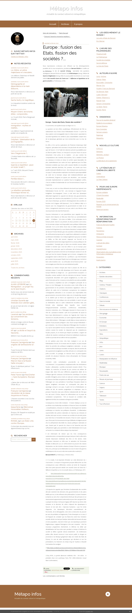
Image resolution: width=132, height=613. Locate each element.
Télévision (102, 396)
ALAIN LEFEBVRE (18, 284)
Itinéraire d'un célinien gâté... (23, 303)
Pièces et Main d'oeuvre (104, 237)
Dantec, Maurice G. (103, 97)
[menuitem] (53, 24)
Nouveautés (103, 371)
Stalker (98, 173)
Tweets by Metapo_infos (19, 57)
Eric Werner (100, 41)
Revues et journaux (106, 379)
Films (101, 334)
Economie (102, 318)
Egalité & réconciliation (104, 123)
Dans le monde (104, 301)
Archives (65, 24)
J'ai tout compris (101, 132)
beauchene (15, 407)
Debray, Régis (101, 79)
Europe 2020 (100, 201)
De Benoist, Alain (102, 91)
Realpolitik (99, 198)
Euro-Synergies (101, 129)
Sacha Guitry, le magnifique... (22, 100)
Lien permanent (78, 568)
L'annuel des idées (102, 243)
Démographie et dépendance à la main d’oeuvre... (20, 86)
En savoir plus (89, 611)
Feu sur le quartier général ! (105, 120)
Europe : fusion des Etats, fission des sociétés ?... (62, 53)
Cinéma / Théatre (105, 285)
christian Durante (18, 300)
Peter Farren (16, 375)
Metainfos (100, 138)
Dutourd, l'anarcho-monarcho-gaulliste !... (57, 36)
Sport (101, 391)
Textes (101, 400)
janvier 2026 (15, 246)
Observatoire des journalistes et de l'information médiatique (108, 253)
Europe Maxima (101, 126)
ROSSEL (14, 421)
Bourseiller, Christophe (104, 82)
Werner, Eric (100, 85)
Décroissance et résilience (108, 309)
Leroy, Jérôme (101, 76)
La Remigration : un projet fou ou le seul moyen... (22, 286)
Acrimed (99, 246)
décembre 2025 (16, 249)
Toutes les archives (17, 268)
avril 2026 (14, 237)
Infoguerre (100, 234)
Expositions (103, 330)
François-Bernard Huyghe (105, 225)
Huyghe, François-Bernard (105, 88)
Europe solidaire (102, 192)
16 (27, 221)
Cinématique (100, 176)
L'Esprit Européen (102, 195)
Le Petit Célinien (101, 179)
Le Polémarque (47, 71)
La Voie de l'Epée (102, 66)
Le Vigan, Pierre (101, 107)
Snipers (102, 387)
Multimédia (103, 363)
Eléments (99, 152)
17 (30, 221)
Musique (102, 367)
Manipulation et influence (108, 359)
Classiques (103, 293)
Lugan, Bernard (101, 95)
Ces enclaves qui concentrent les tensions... (22, 316)
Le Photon (100, 158)
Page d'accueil (63, 33)
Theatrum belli (101, 54)
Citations (102, 289)
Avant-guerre (100, 260)
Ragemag (99, 135)
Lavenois (15, 314)
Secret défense (101, 63)
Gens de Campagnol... (50, 33)
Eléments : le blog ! (102, 155)
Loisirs (101, 355)
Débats (102, 305)
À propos (78, 24)
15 (23, 221)
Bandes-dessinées (105, 277)
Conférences (103, 297)
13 (16, 221)
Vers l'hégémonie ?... (19, 153)
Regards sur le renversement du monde (107, 205)
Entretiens (103, 326)
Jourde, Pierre (101, 110)
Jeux (100, 346)
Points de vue (64, 570)
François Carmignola (19, 342)
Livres (101, 350)
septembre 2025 (16, 258)
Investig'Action (101, 249)
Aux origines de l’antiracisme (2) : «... (23, 344)
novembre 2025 (16, 252)
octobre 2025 (15, 255)
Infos (101, 342)
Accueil (52, 24)
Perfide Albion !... (18, 179)
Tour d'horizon (104, 404)
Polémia (99, 228)
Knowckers (100, 257)
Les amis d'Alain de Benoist (105, 38)
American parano (102, 209)
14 (19, 221)
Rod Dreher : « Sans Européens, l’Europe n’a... (23, 377)
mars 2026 (14, 240)
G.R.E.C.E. (99, 148)
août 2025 (14, 261)
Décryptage (55, 570)
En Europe (103, 322)
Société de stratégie (103, 60)
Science (102, 383)
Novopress (100, 231)
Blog (101, 281)
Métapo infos (66, 8)
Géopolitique (103, 338)
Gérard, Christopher (103, 104)
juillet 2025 (14, 264)
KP (12, 330)
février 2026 (15, 243)
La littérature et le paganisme (106, 161)
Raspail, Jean (100, 101)
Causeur (99, 240)
